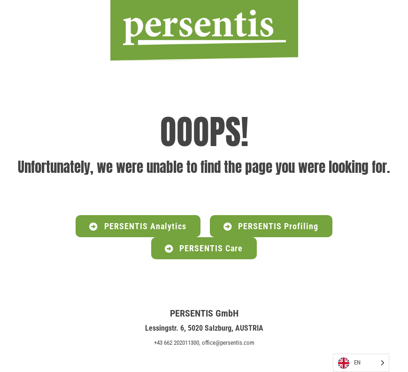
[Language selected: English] (361, 363)
